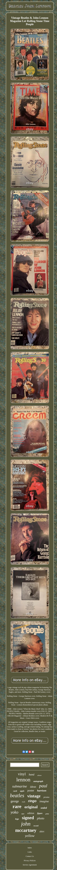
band (31, 774)
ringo (32, 801)
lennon (23, 779)
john (25, 824)
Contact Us (30, 856)
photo (40, 818)
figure (39, 813)
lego (17, 819)
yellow (30, 836)
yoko (14, 812)
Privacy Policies (30, 860)
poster (30, 790)
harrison (41, 790)
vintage (33, 796)
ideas (33, 786)
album (39, 775)
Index (30, 848)
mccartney (25, 830)
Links (30, 852)
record (36, 826)
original (31, 807)
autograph (38, 781)
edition (30, 813)
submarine (19, 786)
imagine (44, 801)
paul (43, 785)
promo (46, 797)
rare (17, 806)
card (15, 791)
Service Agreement (30, 865)
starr (22, 814)
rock (23, 802)
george (15, 801)
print (47, 814)
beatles (17, 795)
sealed (44, 808)
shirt (42, 831)
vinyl (22, 774)
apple (22, 791)
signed (28, 817)
